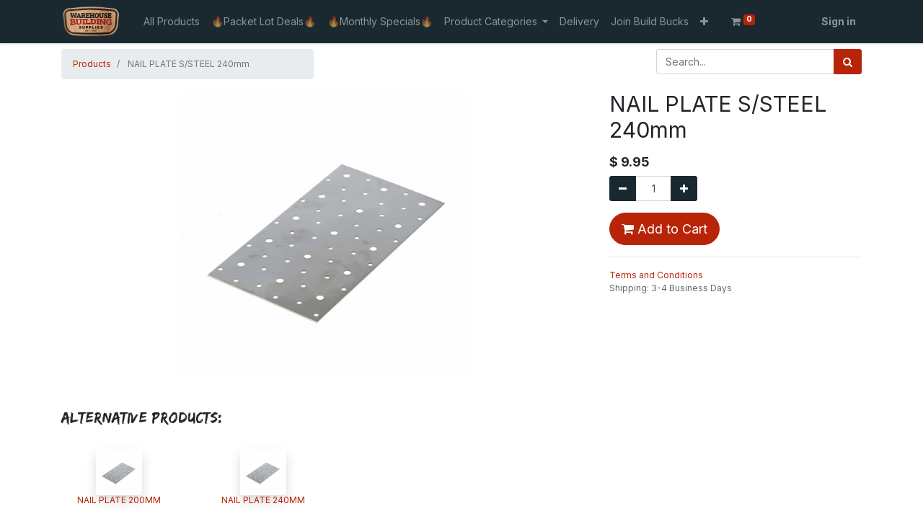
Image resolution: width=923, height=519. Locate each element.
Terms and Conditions (656, 275)
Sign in (838, 21)
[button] (704, 21)
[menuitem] (172, 21)
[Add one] (684, 188)
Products (92, 63)
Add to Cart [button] (664, 228)
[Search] (848, 61)
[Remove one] (622, 188)
